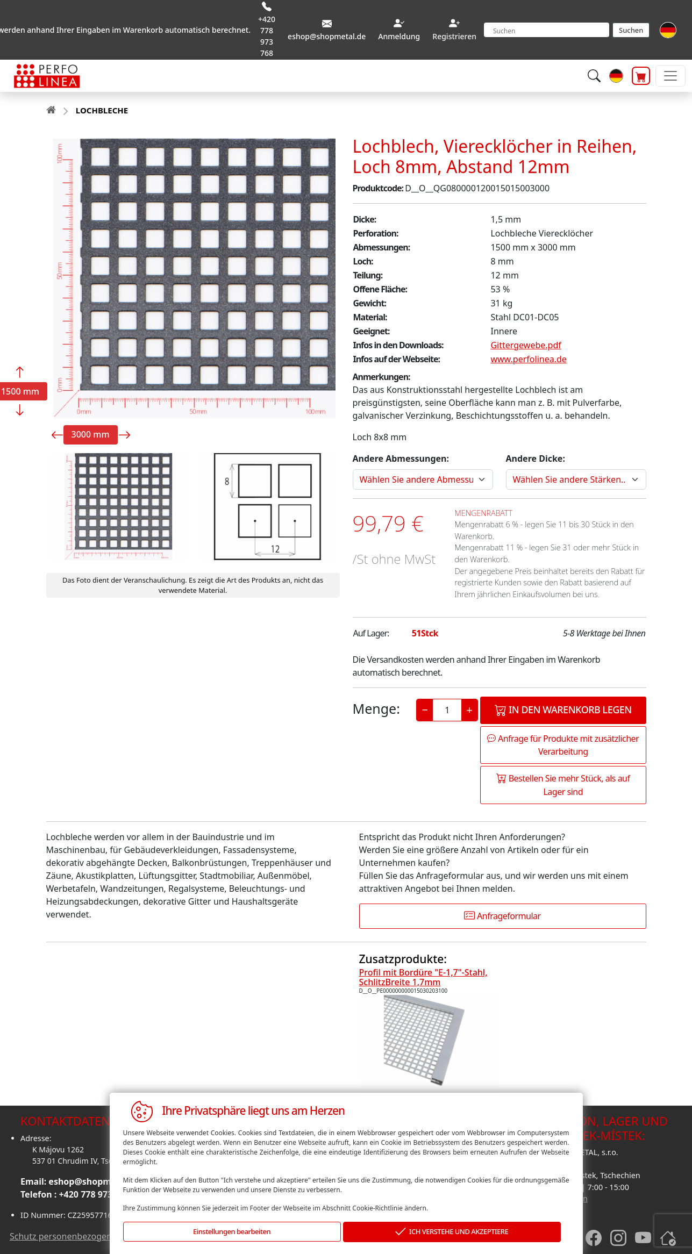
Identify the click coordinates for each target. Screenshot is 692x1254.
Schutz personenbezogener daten (78, 1236)
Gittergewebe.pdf (525, 345)
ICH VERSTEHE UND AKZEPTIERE (451, 1232)
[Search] (546, 30)
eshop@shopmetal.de (94, 1181)
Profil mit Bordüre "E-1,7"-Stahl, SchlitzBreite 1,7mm (423, 977)
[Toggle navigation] (670, 76)
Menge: (376, 708)
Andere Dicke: (535, 458)
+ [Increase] (470, 710)
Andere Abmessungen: (401, 458)
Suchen (631, 30)
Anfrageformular (502, 916)
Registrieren (454, 36)
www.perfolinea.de (528, 359)
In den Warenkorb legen (563, 709)
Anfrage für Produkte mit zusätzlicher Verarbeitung (563, 745)
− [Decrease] (425, 710)
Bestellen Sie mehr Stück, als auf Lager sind (563, 785)
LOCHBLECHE (102, 110)
